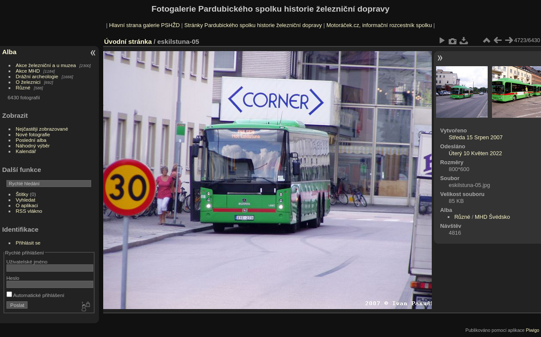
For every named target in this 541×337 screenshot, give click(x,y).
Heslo (12, 278)
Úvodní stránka (128, 41)
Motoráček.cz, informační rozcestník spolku (379, 25)
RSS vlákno (29, 211)
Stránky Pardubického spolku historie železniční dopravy (253, 25)
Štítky (22, 194)
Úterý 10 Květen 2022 (475, 153)
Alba (9, 51)
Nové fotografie (33, 134)
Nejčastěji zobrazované (42, 129)
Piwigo (532, 330)
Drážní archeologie (37, 76)
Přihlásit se (28, 242)
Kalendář (26, 151)
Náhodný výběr (33, 145)
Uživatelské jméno (26, 261)
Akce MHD (28, 71)
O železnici (28, 82)
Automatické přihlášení (35, 295)
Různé (23, 87)
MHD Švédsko (492, 217)
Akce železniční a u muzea (46, 65)
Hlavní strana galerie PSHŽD (144, 25)
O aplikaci (27, 205)
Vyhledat (25, 199)
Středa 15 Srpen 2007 (476, 137)
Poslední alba (31, 140)
